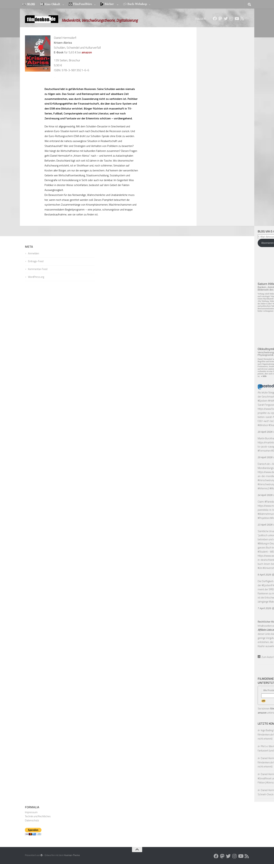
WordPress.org (36, 277)
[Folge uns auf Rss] (242, 18)
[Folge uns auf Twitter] (226, 18)
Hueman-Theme (72, 855)
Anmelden (33, 253)
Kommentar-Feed (37, 269)
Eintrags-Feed (35, 261)
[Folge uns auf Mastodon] (220, 18)
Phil (262, 746)
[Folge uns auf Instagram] (231, 18)
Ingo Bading (267, 730)
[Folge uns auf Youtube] (237, 18)
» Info (264, 376)
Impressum (31, 812)
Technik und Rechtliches (38, 816)
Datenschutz (32, 820)
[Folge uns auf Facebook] (215, 18)
